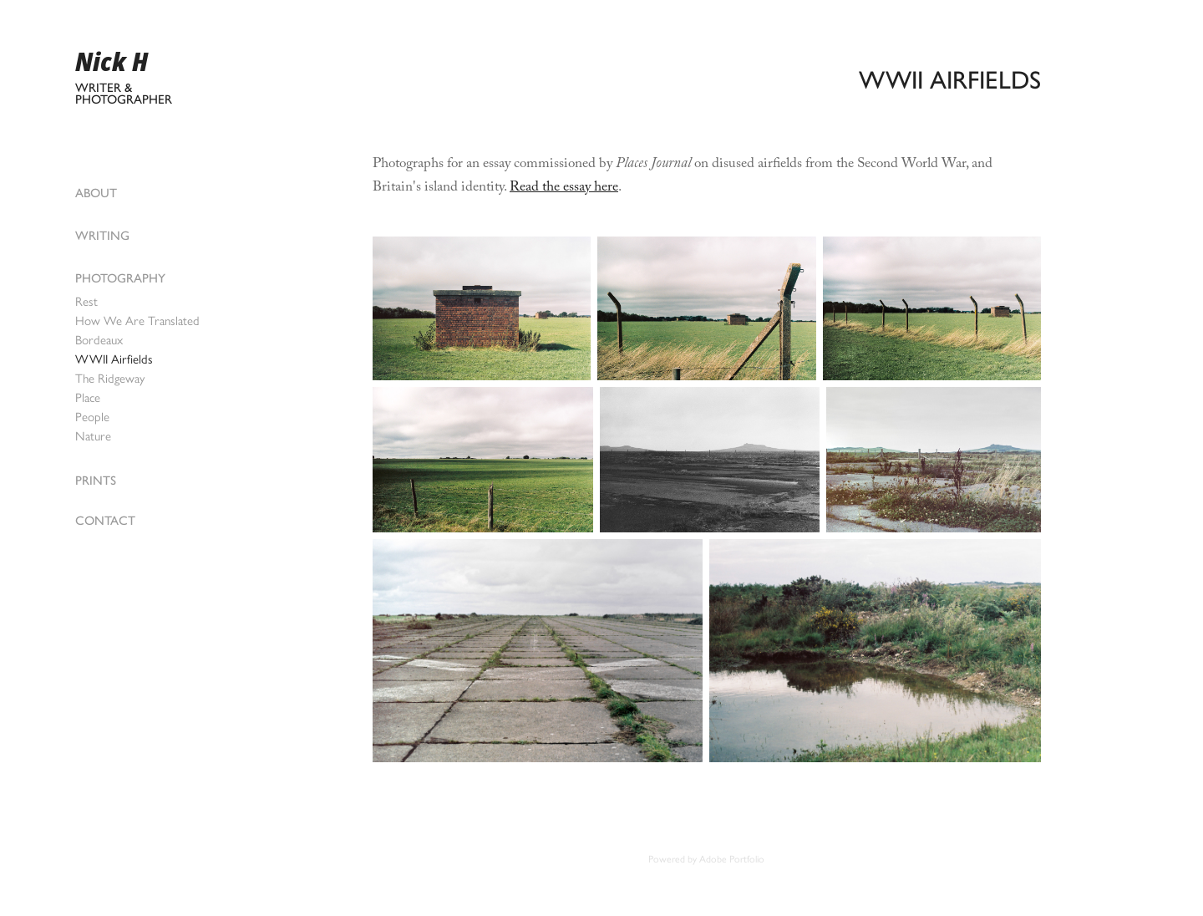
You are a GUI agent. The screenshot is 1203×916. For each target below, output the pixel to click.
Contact (105, 520)
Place (87, 397)
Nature (93, 436)
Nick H (111, 62)
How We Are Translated (137, 320)
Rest (86, 301)
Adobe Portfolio (731, 859)
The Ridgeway (110, 378)
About (96, 193)
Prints (95, 480)
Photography (120, 278)
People (92, 417)
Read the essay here (564, 188)
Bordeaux (99, 340)
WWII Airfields (114, 359)
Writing (102, 235)
